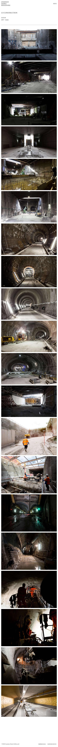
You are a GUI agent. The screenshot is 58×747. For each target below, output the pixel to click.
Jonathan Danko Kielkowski (5, 3)
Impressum (42, 744)
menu (55, 3)
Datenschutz (52, 744)
